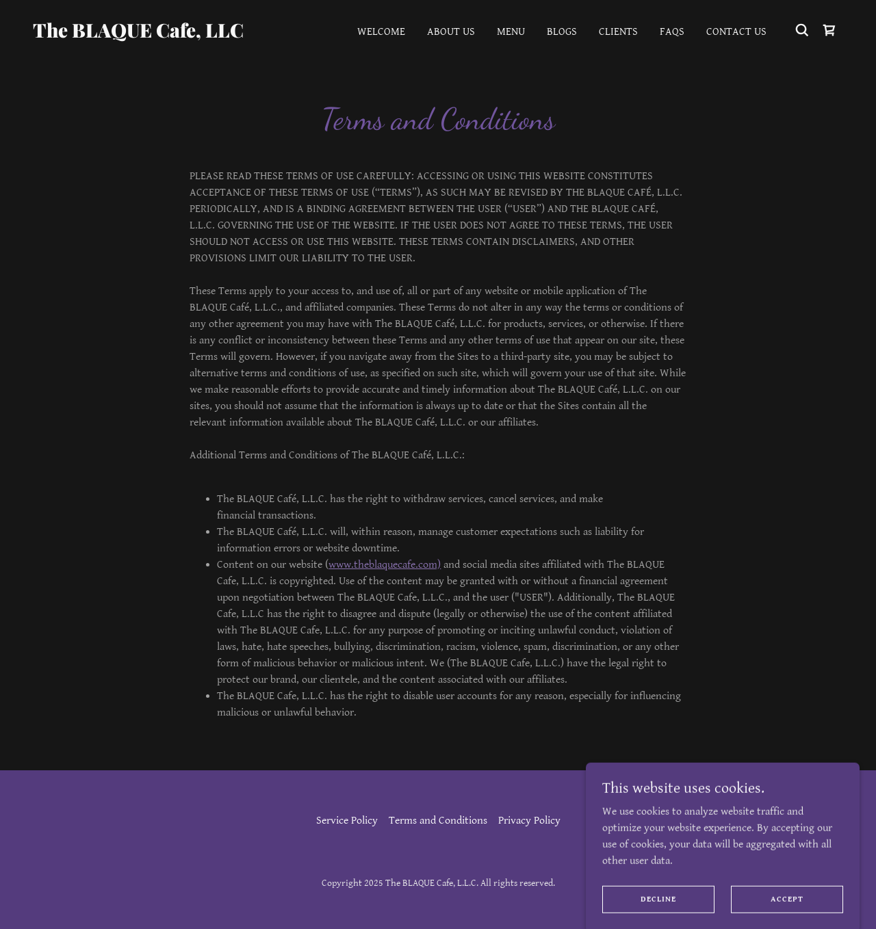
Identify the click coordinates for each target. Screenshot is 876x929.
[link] (146, 34)
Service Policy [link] (347, 820)
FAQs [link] (672, 31)
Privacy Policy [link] (529, 820)
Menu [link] (511, 31)
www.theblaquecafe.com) (384, 564)
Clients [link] (618, 31)
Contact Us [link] (736, 31)
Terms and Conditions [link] (438, 820)
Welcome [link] (381, 31)
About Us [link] (451, 31)
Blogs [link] (562, 31)
